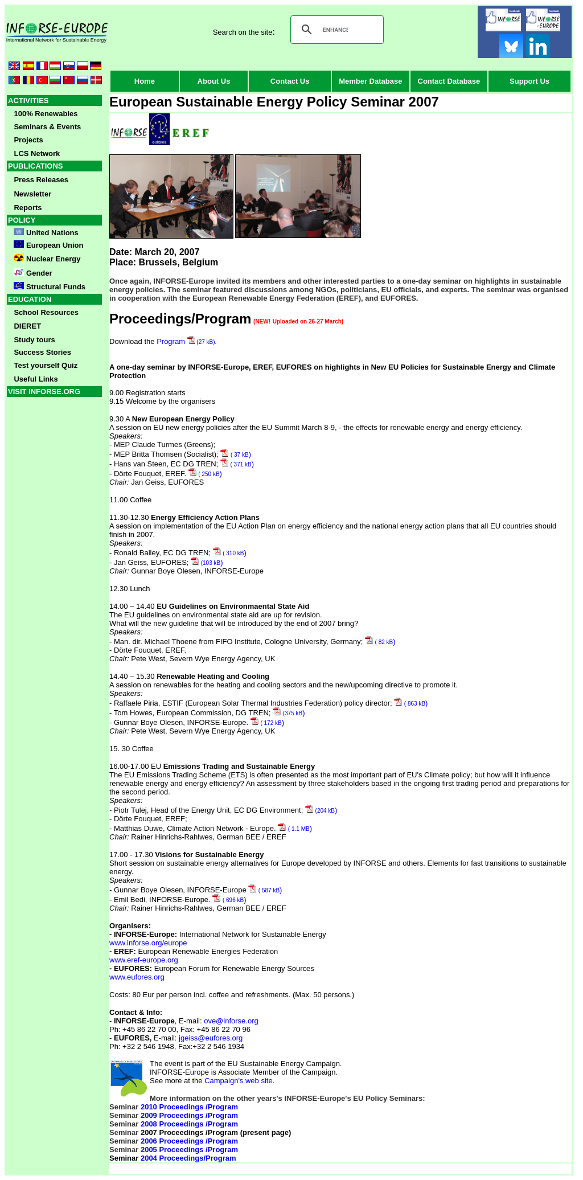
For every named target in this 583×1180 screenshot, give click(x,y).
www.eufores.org (137, 977)
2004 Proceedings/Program (188, 1158)
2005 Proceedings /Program (189, 1149)
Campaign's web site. (239, 1080)
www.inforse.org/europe (148, 943)
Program (186, 341)
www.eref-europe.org (143, 960)
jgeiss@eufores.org (211, 1038)
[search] (335, 29)
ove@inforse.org (231, 1021)
